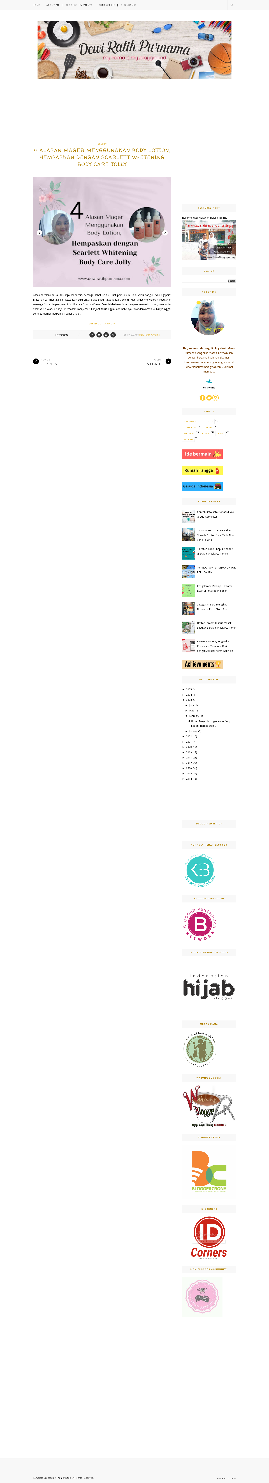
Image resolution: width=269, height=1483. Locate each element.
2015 (189, 773)
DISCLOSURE (128, 5)
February (194, 716)
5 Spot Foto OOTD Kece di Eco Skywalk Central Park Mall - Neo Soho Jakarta (215, 535)
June (191, 705)
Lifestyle (208, 421)
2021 (189, 741)
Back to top (226, 1478)
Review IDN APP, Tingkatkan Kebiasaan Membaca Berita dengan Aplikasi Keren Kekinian (215, 646)
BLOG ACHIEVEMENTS (79, 5)
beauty (102, 144)
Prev (39, 232)
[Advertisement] (102, 116)
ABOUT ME (53, 5)
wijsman (188, 439)
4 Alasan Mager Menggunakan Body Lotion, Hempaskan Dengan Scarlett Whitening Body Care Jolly (102, 157)
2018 (189, 757)
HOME (36, 5)
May (191, 710)
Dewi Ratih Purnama (149, 334)
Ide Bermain (190, 421)
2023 (189, 700)
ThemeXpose (63, 1477)
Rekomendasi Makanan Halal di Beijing (204, 217)
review (205, 433)
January (193, 731)
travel (220, 433)
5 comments (61, 334)
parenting (189, 433)
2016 (189, 768)
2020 (189, 747)
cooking (208, 427)
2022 (189, 736)
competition (190, 427)
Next (165, 232)
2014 (189, 778)
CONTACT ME (107, 5)
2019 (189, 752)
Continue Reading (102, 324)
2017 (189, 763)
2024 (189, 694)
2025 (189, 689)
